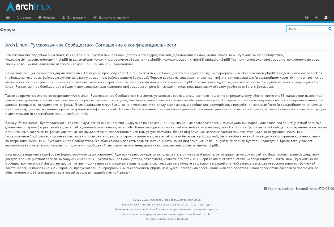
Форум (49, 17)
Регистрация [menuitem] (328, 18)
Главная (23, 17)
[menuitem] (307, 17)
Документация (112, 17)
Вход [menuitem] (318, 18)
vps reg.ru (206, 204)
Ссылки (9, 18)
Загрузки (75, 17)
